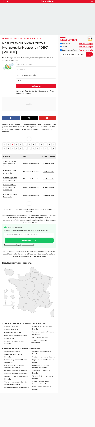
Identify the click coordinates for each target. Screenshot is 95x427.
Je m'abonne (27, 240)
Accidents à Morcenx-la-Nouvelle (16, 387)
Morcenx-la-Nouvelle (12, 351)
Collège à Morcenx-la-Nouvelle (15, 335)
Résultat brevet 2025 (14, 39)
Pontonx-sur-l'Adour (23, 94)
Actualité (65, 44)
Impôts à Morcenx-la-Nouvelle (15, 374)
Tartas (52, 91)
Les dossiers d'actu (68, 50)
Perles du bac (9, 338)
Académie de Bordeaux (32, 39)
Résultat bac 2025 (11, 326)
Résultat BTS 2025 (11, 330)
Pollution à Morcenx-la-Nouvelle (43, 357)
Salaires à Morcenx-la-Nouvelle (15, 371)
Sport (63, 47)
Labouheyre (43, 91)
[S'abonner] (76, 54)
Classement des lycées (12, 332)
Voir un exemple (86, 44)
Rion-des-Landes (31, 91)
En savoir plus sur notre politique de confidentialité (19, 245)
